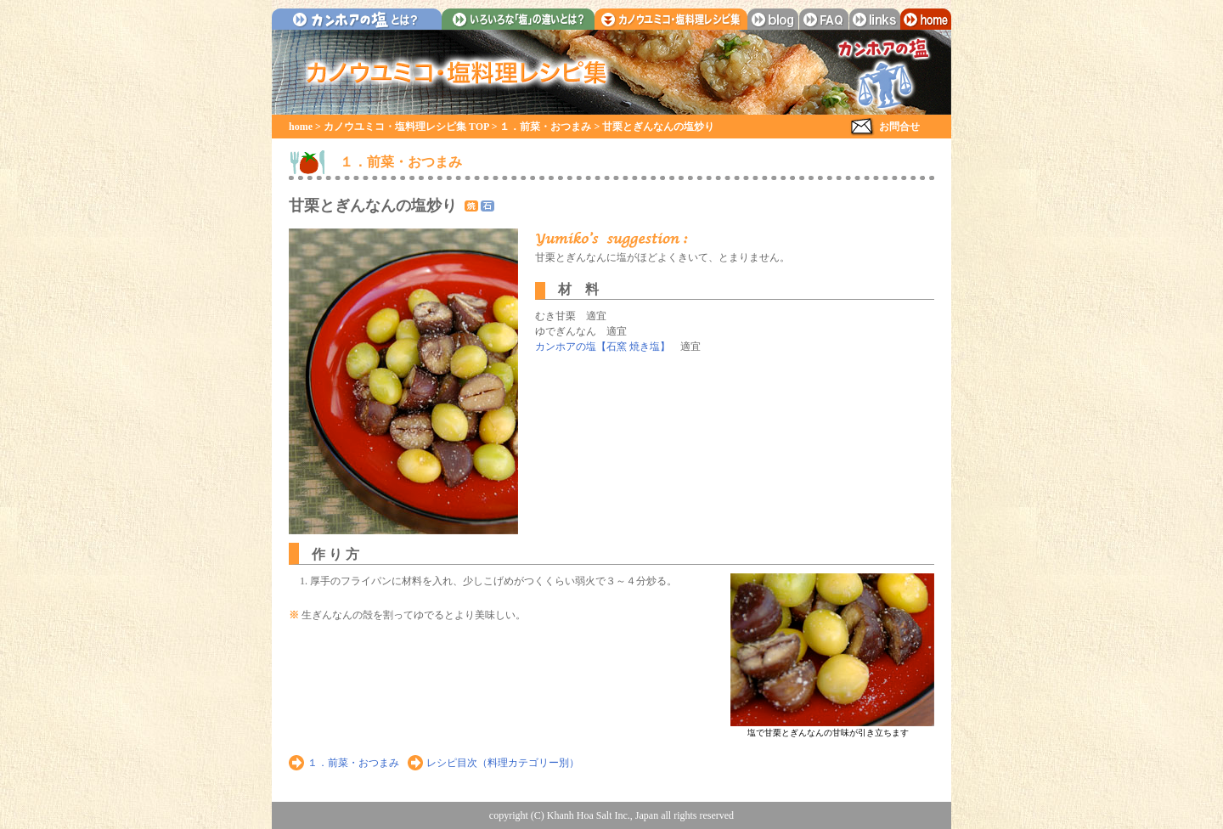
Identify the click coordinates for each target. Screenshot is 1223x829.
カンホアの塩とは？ (357, 19)
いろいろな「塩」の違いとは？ (518, 19)
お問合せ (899, 127)
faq (823, 19)
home (925, 19)
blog (772, 19)
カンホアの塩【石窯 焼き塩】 (602, 346)
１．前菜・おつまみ (545, 127)
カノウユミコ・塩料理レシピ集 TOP (406, 127)
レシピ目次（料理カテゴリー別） (502, 763)
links (874, 19)
